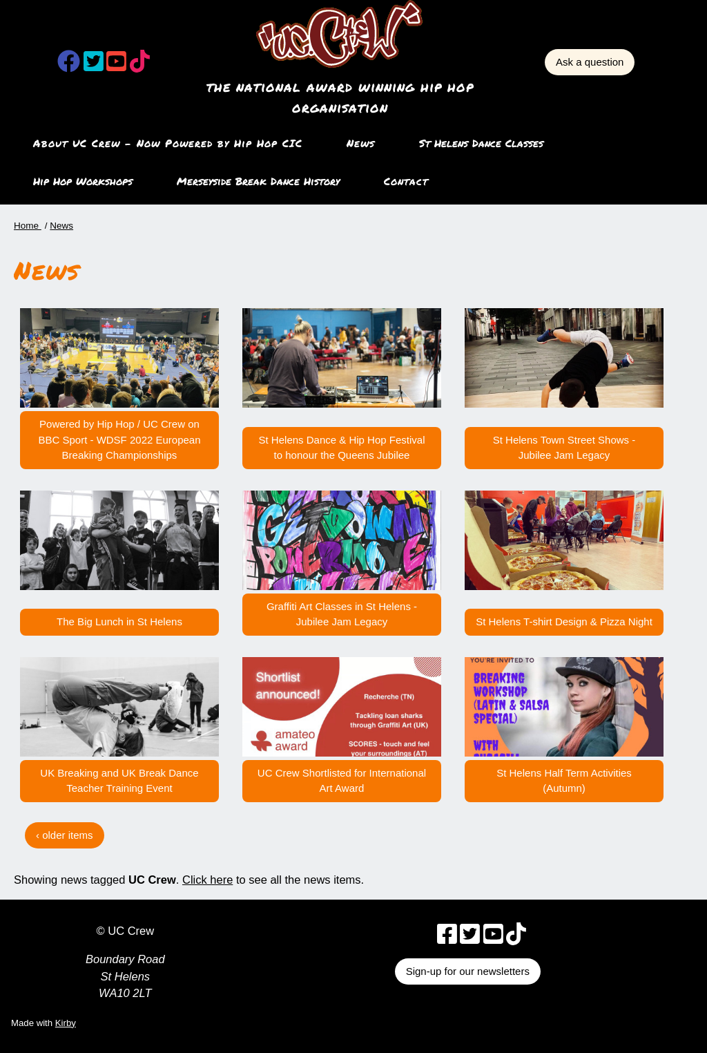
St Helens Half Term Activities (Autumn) (564, 781)
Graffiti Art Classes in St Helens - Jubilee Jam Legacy (342, 614)
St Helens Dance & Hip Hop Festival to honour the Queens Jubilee (342, 448)
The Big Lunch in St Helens (119, 621)
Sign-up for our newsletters (468, 971)
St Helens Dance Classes (481, 143)
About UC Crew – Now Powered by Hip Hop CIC (167, 143)
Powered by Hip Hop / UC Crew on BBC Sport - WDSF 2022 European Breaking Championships (119, 439)
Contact (406, 181)
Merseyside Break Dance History (258, 181)
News (361, 143)
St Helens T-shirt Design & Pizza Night (564, 621)
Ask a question (589, 62)
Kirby (65, 1023)
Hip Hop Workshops (83, 181)
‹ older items (64, 835)
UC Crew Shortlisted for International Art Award (342, 781)
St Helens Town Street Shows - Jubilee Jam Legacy (564, 448)
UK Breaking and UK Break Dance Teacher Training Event (119, 781)
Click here (207, 879)
